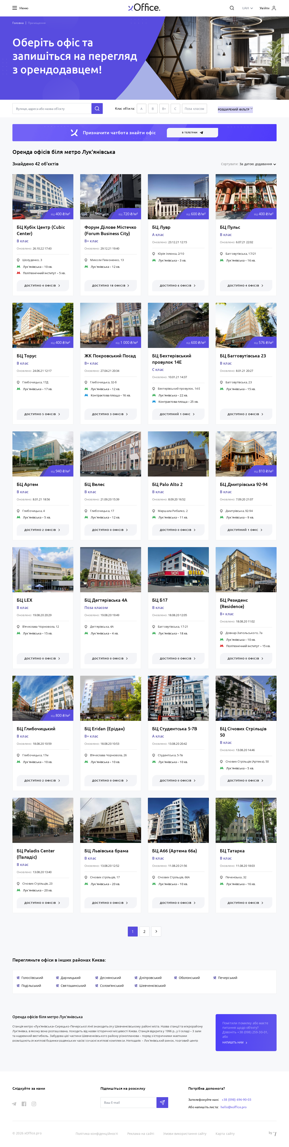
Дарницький (71, 978)
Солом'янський (112, 986)
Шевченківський (152, 986)
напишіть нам (234, 1043)
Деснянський (110, 978)
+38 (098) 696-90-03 (236, 1099)
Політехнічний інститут (39, 273)
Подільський (31, 986)
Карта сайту (225, 1133)
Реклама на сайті (140, 1133)
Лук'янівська (32, 267)
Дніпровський (150, 978)
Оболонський (189, 978)
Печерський (228, 978)
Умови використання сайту (185, 1133)
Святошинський (73, 986)
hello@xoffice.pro (234, 1106)
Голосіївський (32, 978)
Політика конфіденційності (97, 1133)
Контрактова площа (105, 395)
